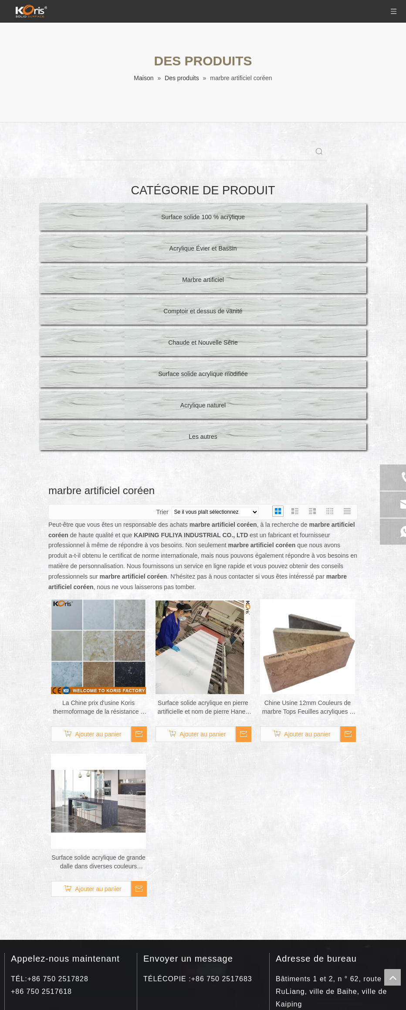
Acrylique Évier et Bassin (203, 248)
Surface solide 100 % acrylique (203, 217)
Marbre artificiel (203, 279)
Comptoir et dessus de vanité (202, 311)
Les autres (203, 436)
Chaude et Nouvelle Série (203, 342)
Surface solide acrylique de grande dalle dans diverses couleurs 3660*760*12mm (98, 862)
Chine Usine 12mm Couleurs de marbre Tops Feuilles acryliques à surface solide (307, 707)
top (392, 977)
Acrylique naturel (203, 405)
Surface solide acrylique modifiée (202, 373)
